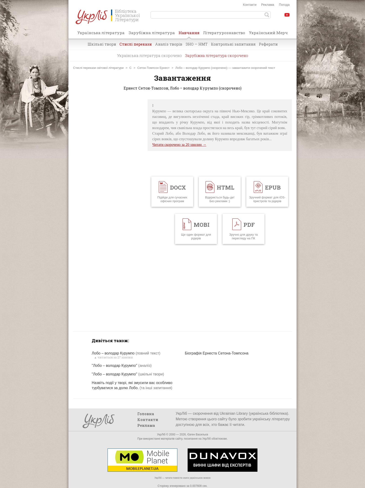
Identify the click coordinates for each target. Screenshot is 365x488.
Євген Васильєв (197, 434)
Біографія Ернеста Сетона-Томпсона (216, 353)
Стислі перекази (135, 44)
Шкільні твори (102, 44)
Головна (145, 413)
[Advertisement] (108, 169)
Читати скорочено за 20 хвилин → (179, 145)
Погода (284, 4)
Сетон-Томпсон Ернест (153, 68)
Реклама (267, 4)
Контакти (250, 4)
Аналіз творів (168, 44)
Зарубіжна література (151, 32)
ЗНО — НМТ (197, 44)
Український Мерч (268, 32)
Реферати (268, 44)
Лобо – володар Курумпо (126, 353)
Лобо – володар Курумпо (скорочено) (201, 68)
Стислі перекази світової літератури (98, 68)
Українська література (101, 32)
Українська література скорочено (149, 55)
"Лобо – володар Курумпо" (122, 366)
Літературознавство (224, 32)
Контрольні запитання (233, 44)
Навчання (189, 34)
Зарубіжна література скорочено (216, 55)
